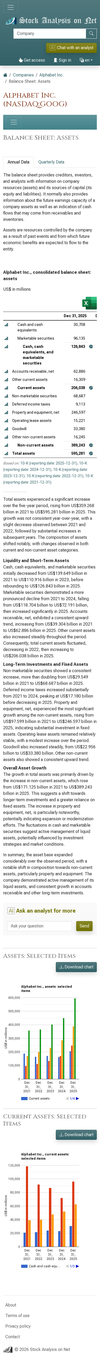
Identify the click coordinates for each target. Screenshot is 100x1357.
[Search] (49, 34)
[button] (6, 324)
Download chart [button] (76, 966)
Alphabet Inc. (51, 75)
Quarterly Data (51, 162)
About (10, 1305)
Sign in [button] (62, 60)
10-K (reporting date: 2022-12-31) (54, 476)
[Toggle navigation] (10, 7)
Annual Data (18, 162)
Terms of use (17, 1315)
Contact (12, 1336)
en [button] (84, 60)
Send (84, 925)
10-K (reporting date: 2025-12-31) (48, 463)
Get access (32, 60)
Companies (23, 75)
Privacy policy (18, 1326)
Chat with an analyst (71, 48)
